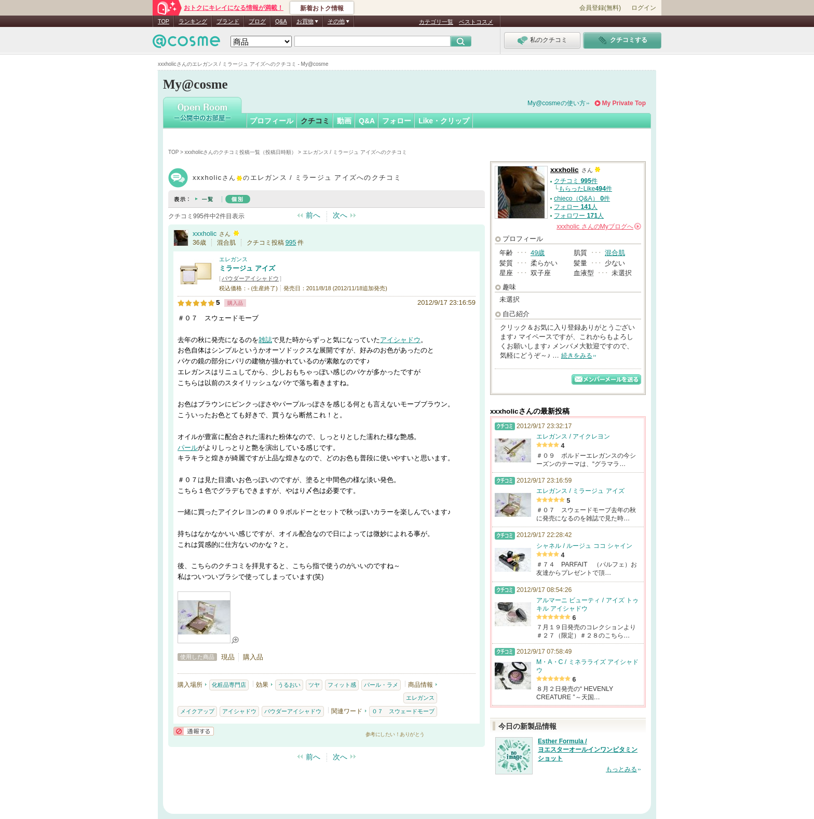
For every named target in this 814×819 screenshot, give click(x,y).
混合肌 (615, 253)
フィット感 (342, 685)
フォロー (396, 121)
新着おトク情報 (322, 8)
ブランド (227, 21)
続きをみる (576, 355)
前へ (313, 215)
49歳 (538, 253)
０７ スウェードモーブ (403, 711)
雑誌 (265, 340)
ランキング (193, 21)
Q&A (281, 21)
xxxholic (204, 233)
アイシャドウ (400, 340)
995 (291, 242)
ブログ (257, 21)
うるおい (289, 685)
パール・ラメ (381, 685)
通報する (193, 731)
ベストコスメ (476, 22)
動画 (344, 121)
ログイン (643, 7)
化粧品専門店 (229, 685)
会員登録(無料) (600, 7)
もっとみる (621, 769)
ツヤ (314, 685)
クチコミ (315, 121)
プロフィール (271, 121)
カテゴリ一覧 (436, 22)
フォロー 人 (576, 206)
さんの (599, 226)
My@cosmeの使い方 (556, 103)
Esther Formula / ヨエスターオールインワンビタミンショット (587, 750)
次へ (340, 215)
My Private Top (624, 103)
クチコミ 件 (576, 181)
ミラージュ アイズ (247, 268)
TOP (163, 21)
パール (188, 447)
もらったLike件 (585, 188)
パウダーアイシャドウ (250, 278)
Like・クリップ (443, 121)
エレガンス (233, 259)
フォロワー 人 (579, 215)
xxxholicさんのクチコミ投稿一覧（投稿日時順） (241, 152)
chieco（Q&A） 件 (582, 198)
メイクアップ (197, 711)
